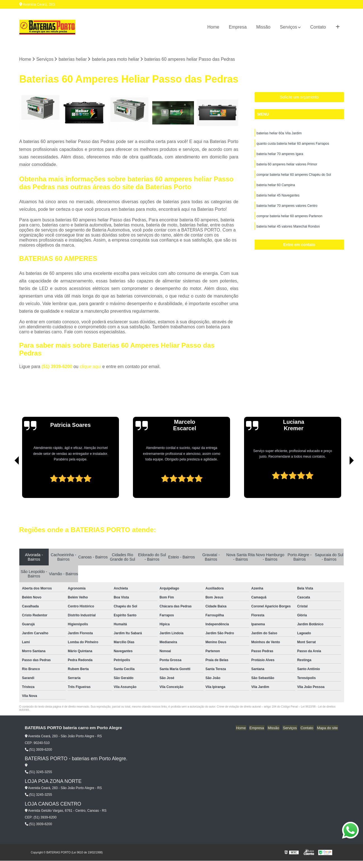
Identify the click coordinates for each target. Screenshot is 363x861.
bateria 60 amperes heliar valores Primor (287, 165)
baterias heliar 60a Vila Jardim (279, 133)
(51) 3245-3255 (38, 772)
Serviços (288, 27)
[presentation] (9, 482)
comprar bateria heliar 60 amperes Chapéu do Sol (294, 176)
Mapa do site (327, 728)
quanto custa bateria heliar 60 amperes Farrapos (293, 144)
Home (213, 27)
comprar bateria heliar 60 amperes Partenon (289, 219)
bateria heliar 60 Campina (276, 187)
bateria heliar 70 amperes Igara (280, 155)
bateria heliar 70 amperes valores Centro (287, 208)
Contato (318, 27)
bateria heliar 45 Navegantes (278, 197)
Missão (263, 27)
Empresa (238, 27)
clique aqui (90, 366)
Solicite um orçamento (299, 97)
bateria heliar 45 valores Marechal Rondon (288, 229)
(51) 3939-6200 (58, 366)
